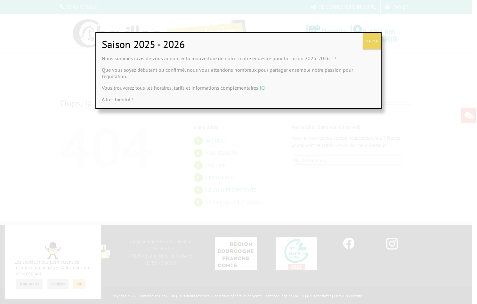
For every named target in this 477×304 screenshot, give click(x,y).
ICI (263, 88)
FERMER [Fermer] (371, 40)
